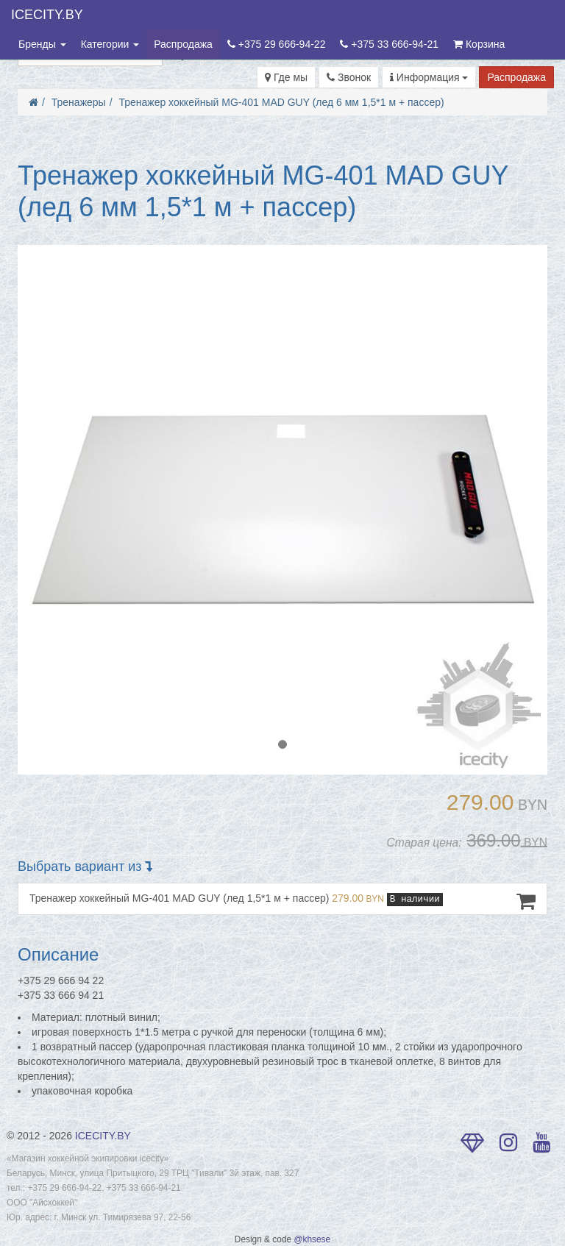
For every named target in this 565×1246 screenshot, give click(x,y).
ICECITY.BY (47, 14)
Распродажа (183, 44)
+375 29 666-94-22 (276, 44)
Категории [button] (110, 44)
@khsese (312, 1239)
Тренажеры (78, 102)
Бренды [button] (42, 44)
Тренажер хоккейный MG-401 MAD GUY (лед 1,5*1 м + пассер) (282, 901)
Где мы (286, 77)
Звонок (349, 77)
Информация (429, 77)
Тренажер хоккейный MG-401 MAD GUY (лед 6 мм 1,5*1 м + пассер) (281, 102)
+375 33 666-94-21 (389, 44)
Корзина (479, 44)
